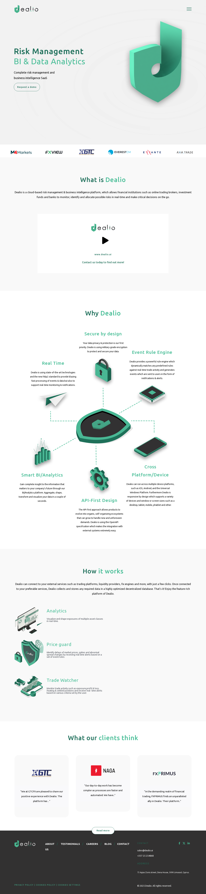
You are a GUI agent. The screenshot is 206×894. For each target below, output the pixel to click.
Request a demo (27, 87)
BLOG (108, 843)
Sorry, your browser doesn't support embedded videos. (149, 650)
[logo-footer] (24, 841)
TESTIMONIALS (70, 843)
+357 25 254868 (145, 855)
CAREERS (92, 843)
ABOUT (49, 843)
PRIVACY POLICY (23, 885)
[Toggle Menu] (189, 9)
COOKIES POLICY (45, 885)
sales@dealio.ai (145, 850)
